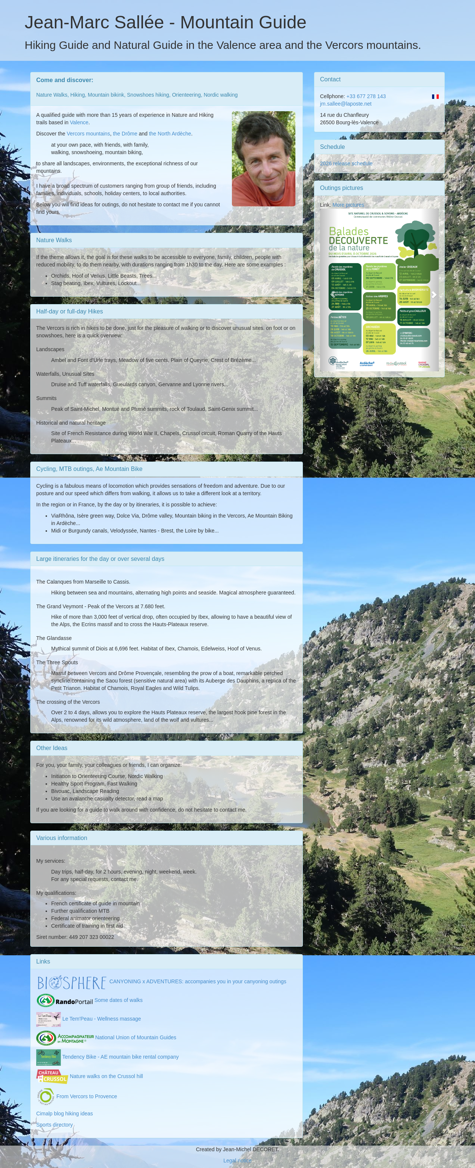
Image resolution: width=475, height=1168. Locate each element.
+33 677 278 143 (365, 96)
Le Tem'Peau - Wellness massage (88, 1019)
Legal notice (237, 1161)
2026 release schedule (346, 163)
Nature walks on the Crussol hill (89, 1076)
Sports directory (54, 1125)
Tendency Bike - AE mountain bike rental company (107, 1057)
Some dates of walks (89, 1000)
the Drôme (125, 134)
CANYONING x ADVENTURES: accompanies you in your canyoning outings (161, 981)
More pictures (348, 205)
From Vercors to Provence (76, 1096)
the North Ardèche (170, 134)
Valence (79, 122)
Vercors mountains (88, 134)
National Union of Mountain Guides (106, 1037)
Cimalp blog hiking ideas (64, 1114)
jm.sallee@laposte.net (346, 104)
